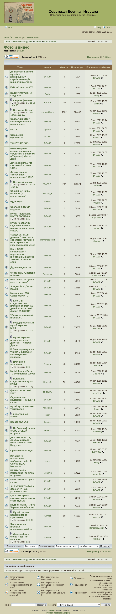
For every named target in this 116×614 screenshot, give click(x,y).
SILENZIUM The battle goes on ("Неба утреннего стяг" (22, 489)
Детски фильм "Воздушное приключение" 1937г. (22, 175)
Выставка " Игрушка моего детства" (22, 280)
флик (96, 228)
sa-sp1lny (47, 392)
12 (34, 103)
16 (17, 187)
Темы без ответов (12, 37)
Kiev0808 (96, 452)
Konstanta (47, 408)
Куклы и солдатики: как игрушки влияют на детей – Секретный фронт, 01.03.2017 (21, 305)
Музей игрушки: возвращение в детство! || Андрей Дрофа (21, 341)
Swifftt (97, 103)
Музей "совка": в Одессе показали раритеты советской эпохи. (22, 227)
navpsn (47, 136)
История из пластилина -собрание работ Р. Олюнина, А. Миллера (21, 461)
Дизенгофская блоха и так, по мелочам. (20, 537)
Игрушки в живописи (17, 363)
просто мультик (19, 422)
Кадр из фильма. (23, 100)
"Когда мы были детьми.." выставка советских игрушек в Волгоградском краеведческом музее (22, 239)
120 (12, 115)
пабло (97, 185)
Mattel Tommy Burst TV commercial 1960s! (22, 372)
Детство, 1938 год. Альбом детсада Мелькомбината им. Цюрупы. (21, 441)
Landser (96, 365)
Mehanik (47, 430)
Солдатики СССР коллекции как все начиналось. (20, 121)
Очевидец (97, 431)
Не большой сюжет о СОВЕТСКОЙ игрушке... (22, 431)
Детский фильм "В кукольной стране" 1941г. (21, 165)
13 (12, 105)
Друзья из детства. (21, 267)
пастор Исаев (47, 112)
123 (23, 115)
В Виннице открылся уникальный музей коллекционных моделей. (22, 353)
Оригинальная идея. (22, 450)
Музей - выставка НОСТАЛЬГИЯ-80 (20, 215)
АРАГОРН (47, 184)
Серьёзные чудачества (16, 136)
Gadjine (96, 374)
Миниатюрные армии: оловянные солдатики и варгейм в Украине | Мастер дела (22, 153)
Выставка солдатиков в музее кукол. (21, 381)
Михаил (96, 113)
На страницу (93, 57)
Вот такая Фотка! (22, 110)
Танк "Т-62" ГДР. (19, 143)
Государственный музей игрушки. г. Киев (22, 325)
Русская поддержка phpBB (58, 613)
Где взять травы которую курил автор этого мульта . (22, 498)
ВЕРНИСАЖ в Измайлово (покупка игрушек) (22, 473)
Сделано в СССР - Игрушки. (20, 208)
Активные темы (31, 37)
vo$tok (47, 201)
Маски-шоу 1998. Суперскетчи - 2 (19, 294)
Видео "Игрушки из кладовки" (21, 94)
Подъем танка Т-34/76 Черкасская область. (22, 506)
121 (15, 115)
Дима (96, 409)
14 (14, 105)
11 (31, 103)
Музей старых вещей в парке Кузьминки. (19, 515)
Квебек (47, 422)
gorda (47, 461)
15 (17, 105)
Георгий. (47, 382)
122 (19, 115)
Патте (13, 129)
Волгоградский (47, 240)
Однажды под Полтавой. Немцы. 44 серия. (22, 400)
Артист (47, 102)
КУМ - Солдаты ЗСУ (21, 87)
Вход (8, 27)
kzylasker (96, 217)
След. (108, 57)
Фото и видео (16, 47)
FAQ (97, 27)
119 (31, 113)
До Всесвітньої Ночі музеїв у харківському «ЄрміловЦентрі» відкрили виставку (21, 76)
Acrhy (47, 94)
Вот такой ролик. (22, 182)
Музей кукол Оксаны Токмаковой (22, 407)
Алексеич (47, 274)
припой (47, 129)
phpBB (51, 610)
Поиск (107, 27)
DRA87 (20, 51)
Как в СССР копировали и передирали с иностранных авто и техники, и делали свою (22, 255)
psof (48, 415)
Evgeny (47, 364)
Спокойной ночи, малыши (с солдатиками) (20, 193)
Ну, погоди (16, 201)
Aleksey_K (47, 193)
